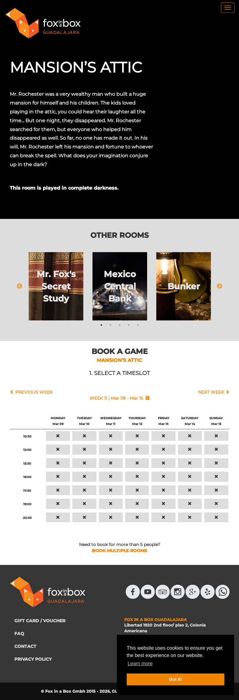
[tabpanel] (56, 286)
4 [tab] (129, 325)
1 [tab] (101, 325)
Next (219, 286)
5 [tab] (138, 325)
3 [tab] (120, 325)
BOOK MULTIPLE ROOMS (119, 550)
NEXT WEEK (211, 392)
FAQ (19, 633)
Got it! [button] (175, 679)
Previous (19, 286)
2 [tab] (110, 325)
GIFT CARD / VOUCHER (39, 620)
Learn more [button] (140, 663)
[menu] (227, 7)
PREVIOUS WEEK (34, 392)
